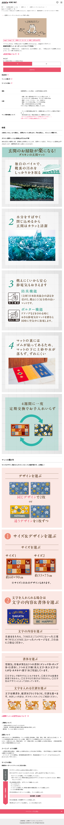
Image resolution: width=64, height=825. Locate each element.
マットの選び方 (7, 79)
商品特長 (5, 75)
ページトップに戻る (44, 811)
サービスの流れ (7, 83)
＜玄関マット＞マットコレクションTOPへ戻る (16, 15)
